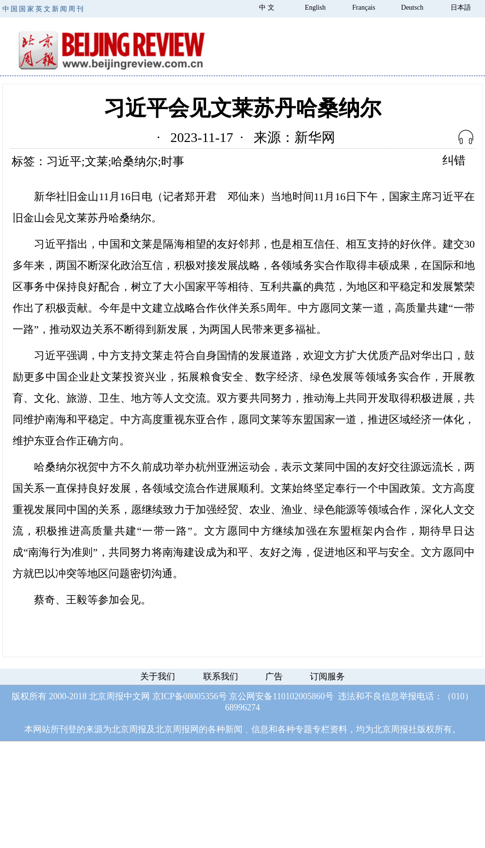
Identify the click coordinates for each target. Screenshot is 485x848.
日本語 (461, 7)
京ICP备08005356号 (189, 696)
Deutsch (412, 7)
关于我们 (157, 676)
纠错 (454, 160)
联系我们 (220, 676)
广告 (274, 676)
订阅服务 (327, 676)
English (315, 7)
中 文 (267, 7)
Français (363, 7)
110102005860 (298, 696)
